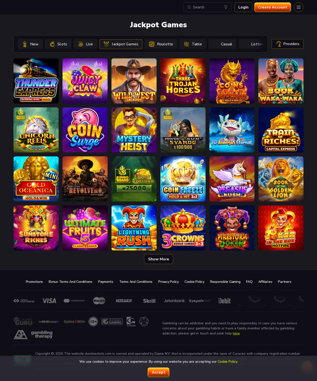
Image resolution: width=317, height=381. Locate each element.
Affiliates (265, 281)
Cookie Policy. (228, 361)
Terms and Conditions (135, 281)
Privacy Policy (168, 281)
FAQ (249, 281)
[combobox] (207, 7)
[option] (30, 44)
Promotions (34, 281)
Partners (284, 281)
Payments (105, 281)
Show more (158, 259)
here (236, 333)
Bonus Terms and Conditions (70, 281)
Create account (272, 7)
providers (287, 44)
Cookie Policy (194, 281)
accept (158, 372)
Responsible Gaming (225, 281)
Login (243, 7)
